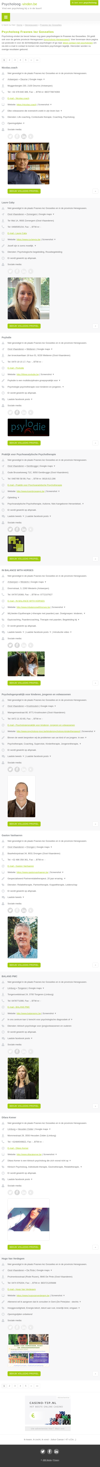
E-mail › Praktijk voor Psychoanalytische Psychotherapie (35, 485)
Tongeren (22, 988)
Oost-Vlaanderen (16, 214)
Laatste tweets (16, 516)
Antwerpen (13, 79)
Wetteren (31, 349)
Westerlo (24, 582)
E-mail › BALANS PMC (19, 1007)
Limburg (11, 988)
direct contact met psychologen (78, 43)
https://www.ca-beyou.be (28, 239)
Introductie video (62, 632)
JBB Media (47, 1460)
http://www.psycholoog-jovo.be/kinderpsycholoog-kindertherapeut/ (48, 731)
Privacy (56, 1460)
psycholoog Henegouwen (56, 39)
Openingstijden (16, 123)
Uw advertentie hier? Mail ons (47, 1428)
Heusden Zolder (25, 1129)
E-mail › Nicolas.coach (18, 98)
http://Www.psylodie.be (28, 374)
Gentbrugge (32, 466)
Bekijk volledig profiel (24, 191)
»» (37, 60)
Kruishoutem (33, 706)
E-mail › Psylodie (16, 368)
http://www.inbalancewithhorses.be (33, 607)
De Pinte (31, 1270)
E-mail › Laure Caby (17, 233)
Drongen (31, 847)
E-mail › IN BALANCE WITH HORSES (26, 601)
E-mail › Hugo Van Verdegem (22, 1289)
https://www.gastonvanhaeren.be (32, 872)
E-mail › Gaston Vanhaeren (21, 866)
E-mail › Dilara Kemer (18, 1148)
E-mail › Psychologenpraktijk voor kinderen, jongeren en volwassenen (41, 725)
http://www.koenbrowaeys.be (30, 491)
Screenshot (45, 104)
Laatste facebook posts (20, 399)
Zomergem (32, 214)
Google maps (37, 79)
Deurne (24, 79)
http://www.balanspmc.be (29, 1013)
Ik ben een (84, 3)
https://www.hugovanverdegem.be (33, 1295)
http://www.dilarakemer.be (29, 1154)
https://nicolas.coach (26, 104)
